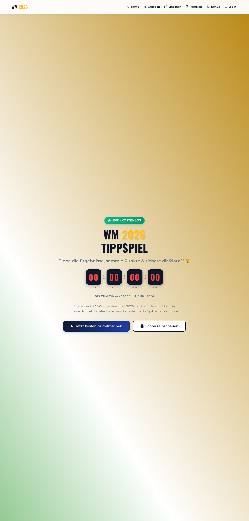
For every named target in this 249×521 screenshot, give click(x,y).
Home (133, 6)
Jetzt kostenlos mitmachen (96, 326)
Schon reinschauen (159, 326)
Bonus (213, 6)
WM (20, 6)
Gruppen (152, 6)
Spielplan (172, 6)
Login (230, 6)
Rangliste (194, 6)
